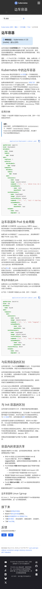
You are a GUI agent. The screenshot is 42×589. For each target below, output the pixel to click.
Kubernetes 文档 (7, 27)
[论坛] (5, 566)
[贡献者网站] (36, 562)
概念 (16, 27)
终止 (7, 268)
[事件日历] (36, 574)
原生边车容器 (15, 514)
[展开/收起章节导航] (23, 18)
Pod (28, 27)
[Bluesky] (6, 578)
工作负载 (22, 27)
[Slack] (36, 570)
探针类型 (11, 519)
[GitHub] (36, 566)
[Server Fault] (5, 570)
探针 (23, 417)
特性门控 (32, 82)
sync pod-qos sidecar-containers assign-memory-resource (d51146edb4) (19, 550)
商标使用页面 (22, 573)
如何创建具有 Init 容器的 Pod (17, 516)
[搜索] (12, 18)
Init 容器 (23, 74)
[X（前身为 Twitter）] (6, 582)
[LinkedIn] (5, 574)
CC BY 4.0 (21, 564)
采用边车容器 (15, 511)
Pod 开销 (11, 521)
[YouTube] (6, 562)
